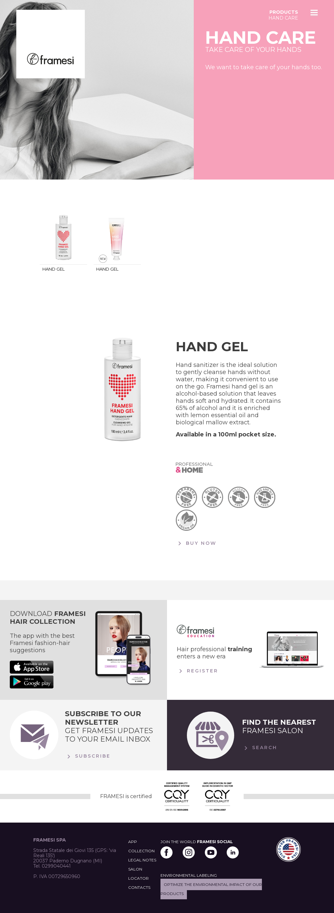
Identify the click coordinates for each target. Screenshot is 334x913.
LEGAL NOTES (142, 860)
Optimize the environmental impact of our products (211, 889)
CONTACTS (139, 887)
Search (259, 748)
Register (197, 671)
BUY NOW (196, 543)
